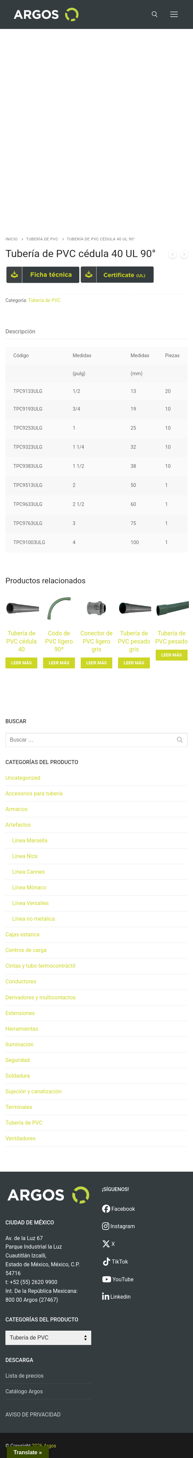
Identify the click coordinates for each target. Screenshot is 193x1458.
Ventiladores (20, 1138)
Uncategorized (22, 778)
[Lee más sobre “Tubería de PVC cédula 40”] (21, 662)
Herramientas (21, 1029)
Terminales (18, 1107)
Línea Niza (25, 856)
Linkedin (116, 1297)
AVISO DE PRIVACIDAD (33, 1414)
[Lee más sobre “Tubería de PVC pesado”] (172, 655)
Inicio (11, 239)
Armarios (16, 809)
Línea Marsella (29, 840)
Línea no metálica (33, 919)
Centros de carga (25, 950)
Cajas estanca (22, 934)
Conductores (20, 981)
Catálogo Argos (24, 1391)
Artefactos (18, 825)
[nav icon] (174, 14)
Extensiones (20, 1013)
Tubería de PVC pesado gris (134, 641)
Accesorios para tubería (34, 793)
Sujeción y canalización (33, 1091)
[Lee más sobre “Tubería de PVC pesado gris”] (134, 662)
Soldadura (17, 1076)
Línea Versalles (30, 903)
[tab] (20, 331)
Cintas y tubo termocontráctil (40, 966)
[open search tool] (155, 14)
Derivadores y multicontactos (40, 997)
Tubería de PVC (42, 239)
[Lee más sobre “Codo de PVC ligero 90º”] (59, 662)
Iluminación (19, 1044)
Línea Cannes (28, 872)
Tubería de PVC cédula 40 (21, 641)
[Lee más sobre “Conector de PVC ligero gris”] (97, 662)
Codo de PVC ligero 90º (59, 641)
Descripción (20, 331)
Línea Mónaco (29, 887)
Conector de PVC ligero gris (96, 641)
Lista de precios (24, 1376)
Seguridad (17, 1060)
